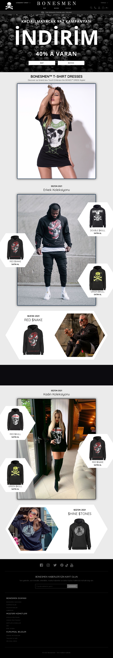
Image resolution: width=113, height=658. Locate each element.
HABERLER (9, 610)
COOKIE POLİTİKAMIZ (13, 620)
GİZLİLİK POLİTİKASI (13, 617)
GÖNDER (72, 586)
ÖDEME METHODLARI (13, 635)
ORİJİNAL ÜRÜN (11, 641)
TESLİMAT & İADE (12, 638)
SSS (7, 626)
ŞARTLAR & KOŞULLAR (13, 623)
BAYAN (71, 63)
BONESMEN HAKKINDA (13, 602)
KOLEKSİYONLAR (11, 607)
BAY (42, 63)
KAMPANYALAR (11, 605)
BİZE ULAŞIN (10, 628)
